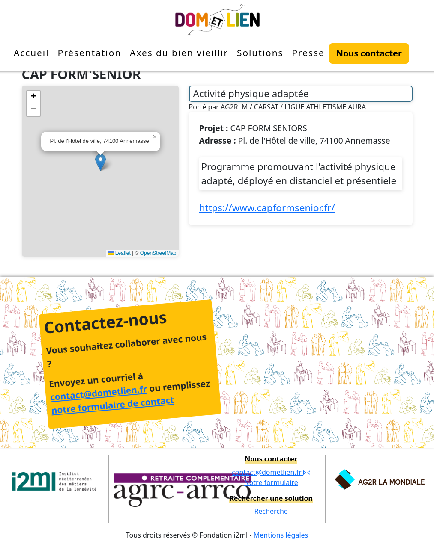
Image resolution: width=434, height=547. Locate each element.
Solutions (260, 53)
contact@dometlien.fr (98, 393)
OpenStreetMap (158, 253)
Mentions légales (281, 535)
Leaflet (119, 253)
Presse (308, 53)
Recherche (270, 511)
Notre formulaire (271, 482)
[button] (100, 162)
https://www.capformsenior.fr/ (267, 207)
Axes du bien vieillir (179, 53)
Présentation (90, 53)
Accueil (31, 53)
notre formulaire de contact (113, 405)
